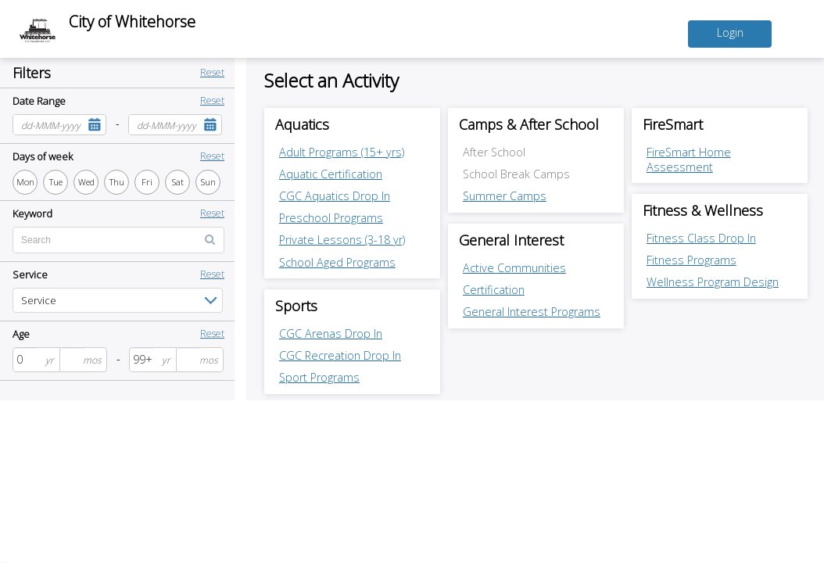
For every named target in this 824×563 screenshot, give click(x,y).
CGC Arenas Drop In (330, 333)
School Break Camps (516, 174)
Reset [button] (212, 72)
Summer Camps (504, 195)
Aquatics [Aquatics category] (302, 124)
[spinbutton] (25, 359)
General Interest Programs (531, 311)
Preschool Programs (331, 217)
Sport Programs (319, 378)
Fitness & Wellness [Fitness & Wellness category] (703, 211)
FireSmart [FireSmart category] (673, 124)
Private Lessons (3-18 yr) (342, 239)
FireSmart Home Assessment (689, 159)
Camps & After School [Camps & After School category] (530, 124)
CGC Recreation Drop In (340, 355)
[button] (94, 124)
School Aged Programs (337, 262)
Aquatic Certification (330, 174)
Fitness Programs (691, 260)
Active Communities (514, 267)
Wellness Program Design (713, 282)
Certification (494, 289)
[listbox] (118, 300)
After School (494, 152)
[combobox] (48, 124)
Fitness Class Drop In (701, 238)
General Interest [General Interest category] (512, 240)
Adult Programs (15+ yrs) (341, 152)
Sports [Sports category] (296, 306)
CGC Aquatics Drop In (334, 195)
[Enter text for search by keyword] (118, 240)
